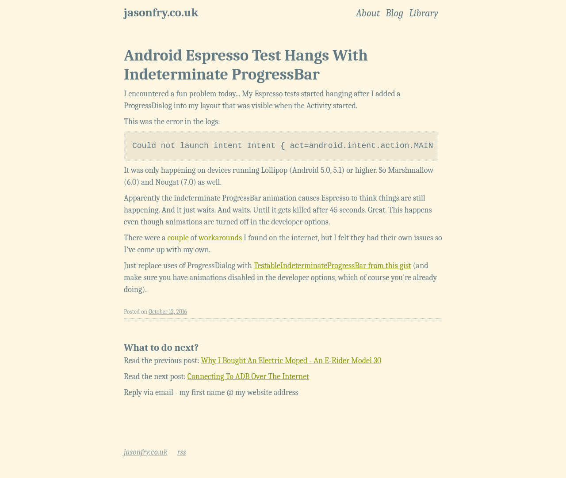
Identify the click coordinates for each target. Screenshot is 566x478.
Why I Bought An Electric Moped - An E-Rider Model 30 (291, 360)
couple (178, 238)
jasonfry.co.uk (161, 12)
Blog (394, 13)
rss (181, 452)
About (368, 13)
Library (423, 13)
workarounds (220, 238)
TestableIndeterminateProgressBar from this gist (332, 265)
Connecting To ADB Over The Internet (248, 376)
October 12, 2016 (168, 311)
